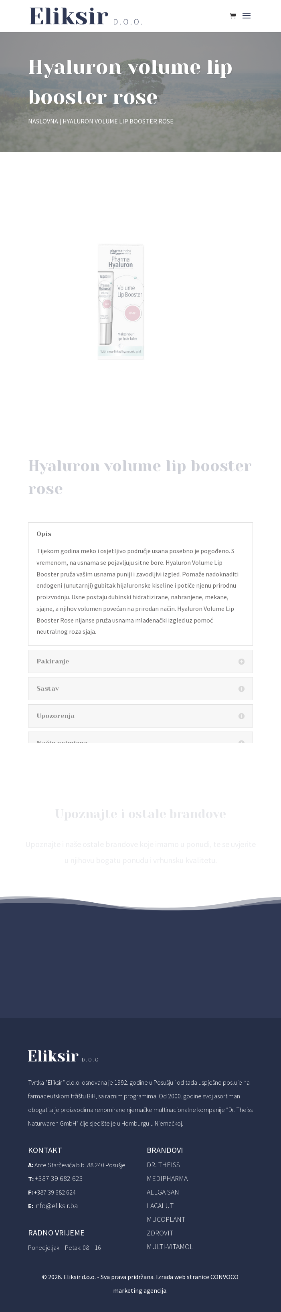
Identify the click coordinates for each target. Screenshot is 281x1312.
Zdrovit (160, 1232)
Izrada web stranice (182, 1277)
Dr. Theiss (163, 1164)
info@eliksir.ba (56, 1205)
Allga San (163, 1192)
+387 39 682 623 (59, 1178)
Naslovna (43, 121)
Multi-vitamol (170, 1246)
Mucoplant (166, 1219)
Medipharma (167, 1178)
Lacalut (160, 1205)
